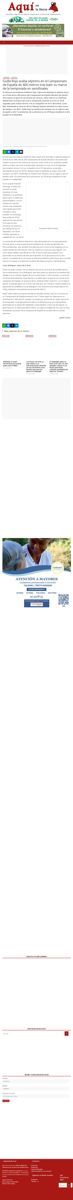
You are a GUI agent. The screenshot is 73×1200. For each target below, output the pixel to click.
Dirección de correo (8, 1093)
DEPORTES (6, 77)
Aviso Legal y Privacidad (10, 1182)
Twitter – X (35, 1181)
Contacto (34, 1165)
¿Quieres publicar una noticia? (41, 1171)
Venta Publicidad (37, 1169)
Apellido (4, 1086)
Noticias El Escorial (18, 146)
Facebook (34, 1179)
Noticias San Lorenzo (41, 146)
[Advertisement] (36, 60)
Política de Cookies (8, 1184)
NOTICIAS (14, 77)
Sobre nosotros (7, 1180)
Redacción (34, 1167)
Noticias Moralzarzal (29, 146)
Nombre (5, 1078)
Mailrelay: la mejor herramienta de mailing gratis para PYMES (12, 364)
